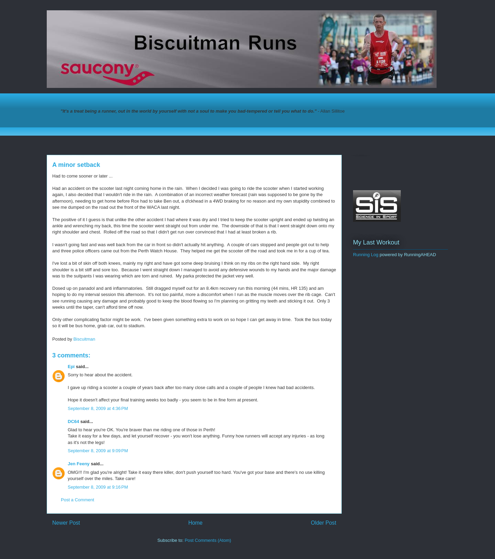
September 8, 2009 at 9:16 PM (98, 487)
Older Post (323, 523)
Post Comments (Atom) (208, 540)
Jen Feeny (79, 463)
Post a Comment (77, 499)
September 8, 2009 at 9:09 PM (98, 450)
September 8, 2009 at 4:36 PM (98, 408)
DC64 (73, 421)
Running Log (365, 254)
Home (195, 523)
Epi (71, 366)
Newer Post (66, 523)
